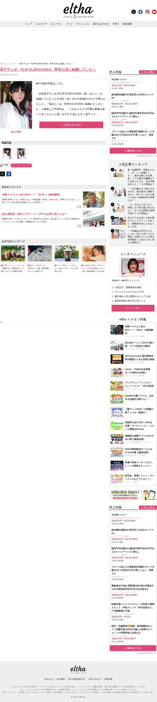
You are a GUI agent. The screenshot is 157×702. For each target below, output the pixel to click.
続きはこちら (134, 150)
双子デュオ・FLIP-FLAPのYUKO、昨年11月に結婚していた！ (48, 69)
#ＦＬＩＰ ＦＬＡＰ (21, 165)
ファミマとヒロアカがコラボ (129, 292)
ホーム (3, 64)
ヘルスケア (41, 24)
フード (69, 24)
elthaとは (48, 679)
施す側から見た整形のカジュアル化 (132, 296)
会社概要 (61, 679)
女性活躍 (127, 24)
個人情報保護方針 (76, 679)
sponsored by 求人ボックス (147, 156)
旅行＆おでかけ (101, 24)
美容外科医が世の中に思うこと (130, 300)
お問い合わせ (94, 679)
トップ (28, 24)
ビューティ (56, 24)
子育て (115, 24)
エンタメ (13, 64)
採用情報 (108, 679)
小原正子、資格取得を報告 (128, 287)
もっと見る (134, 308)
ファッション (83, 24)
